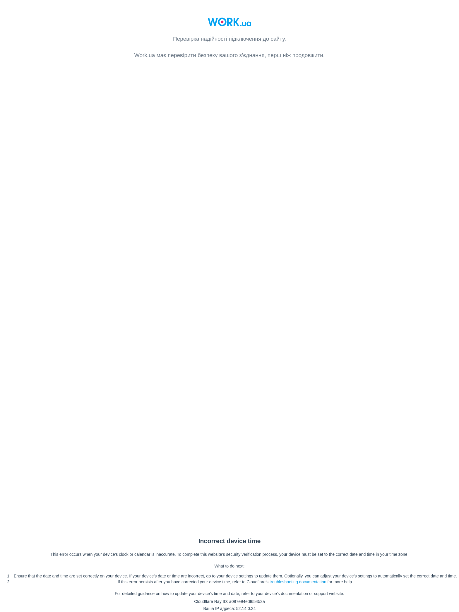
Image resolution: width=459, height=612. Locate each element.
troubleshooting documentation (298, 581)
